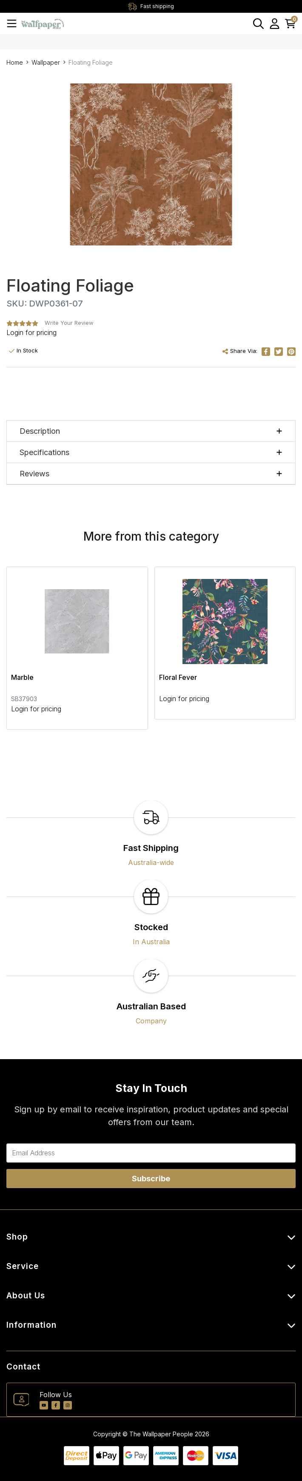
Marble (22, 677)
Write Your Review (69, 322)
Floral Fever (178, 677)
